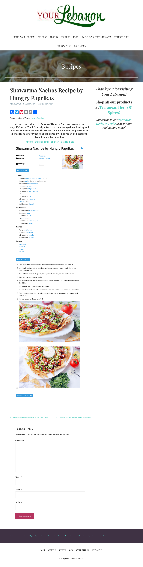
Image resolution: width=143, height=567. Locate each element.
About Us (65, 37)
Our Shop (42, 37)
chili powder (31, 189)
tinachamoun (29, 103)
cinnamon (32, 194)
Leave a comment (45, 103)
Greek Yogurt (34, 210)
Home (42, 550)
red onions (22, 252)
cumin (29, 186)
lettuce (21, 249)
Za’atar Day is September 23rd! (96, 37)
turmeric (32, 199)
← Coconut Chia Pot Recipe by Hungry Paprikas (29, 417)
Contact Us (80, 46)
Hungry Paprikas (37, 118)
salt (30, 196)
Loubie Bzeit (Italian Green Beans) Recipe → (73, 417)
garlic (27, 181)
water (31, 223)
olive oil (31, 204)
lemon (22, 201)
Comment (20, 440)
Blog (75, 37)
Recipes (54, 37)
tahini (29, 213)
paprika (31, 235)
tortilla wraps (28, 230)
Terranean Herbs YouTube (113, 122)
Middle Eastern (44, 159)
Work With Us (64, 46)
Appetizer (42, 156)
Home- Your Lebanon (24, 37)
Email (18, 489)
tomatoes (22, 244)
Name (18, 477)
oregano (30, 232)
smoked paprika (32, 184)
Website (18, 502)
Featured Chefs (121, 37)
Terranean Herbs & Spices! (115, 110)
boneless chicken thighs (33, 178)
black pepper (33, 191)
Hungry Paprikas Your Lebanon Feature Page (49, 141)
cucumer (22, 247)
